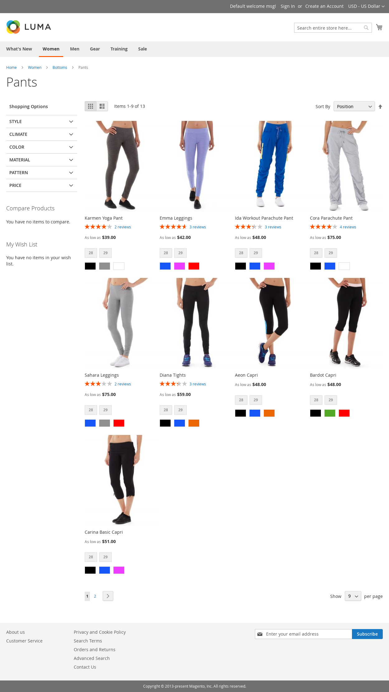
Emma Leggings (176, 218)
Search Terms (88, 641)
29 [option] (105, 252)
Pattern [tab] (18, 172)
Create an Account (324, 6)
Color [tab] (16, 147)
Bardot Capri (323, 375)
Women (34, 67)
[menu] (194, 49)
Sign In (288, 6)
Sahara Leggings (102, 375)
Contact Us (85, 667)
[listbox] (121, 253)
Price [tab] (15, 185)
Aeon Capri (246, 375)
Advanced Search (92, 658)
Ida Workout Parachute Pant (264, 218)
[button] (366, 6)
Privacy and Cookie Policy (100, 632)
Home (11, 67)
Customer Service (24, 641)
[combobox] (333, 28)
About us (15, 632)
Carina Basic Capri (104, 532)
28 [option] (91, 252)
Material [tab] (19, 160)
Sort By (323, 106)
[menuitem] (19, 49)
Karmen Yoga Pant (104, 218)
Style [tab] (15, 121)
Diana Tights (173, 375)
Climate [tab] (18, 134)
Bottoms (60, 67)
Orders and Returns (94, 649)
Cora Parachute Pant (331, 218)
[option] (90, 266)
